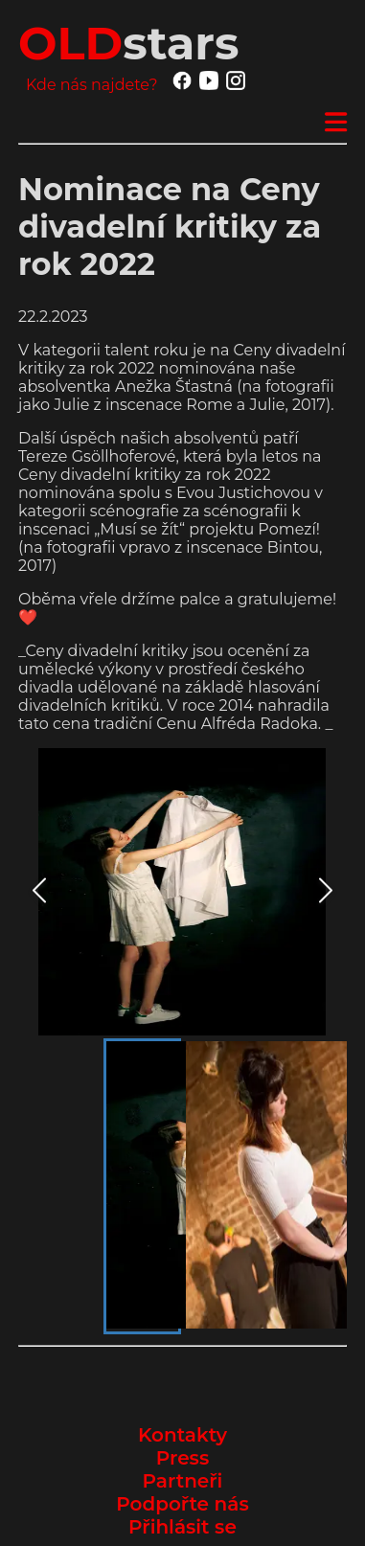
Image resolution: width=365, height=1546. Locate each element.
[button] (182, 891)
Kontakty (182, 1434)
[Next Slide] (326, 892)
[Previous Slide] (39, 892)
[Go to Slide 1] (142, 1186)
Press (182, 1457)
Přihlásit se (182, 1526)
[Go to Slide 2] (222, 1186)
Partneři (183, 1480)
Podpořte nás (182, 1503)
